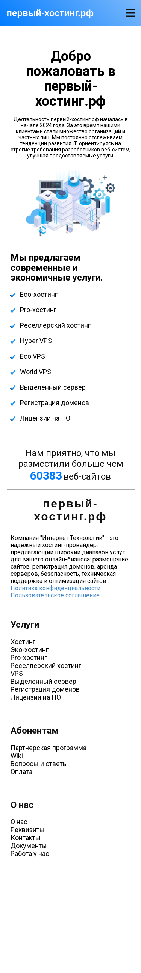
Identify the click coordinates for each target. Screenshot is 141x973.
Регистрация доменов (54, 403)
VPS (17, 673)
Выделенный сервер (53, 387)
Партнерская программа (48, 748)
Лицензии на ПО (45, 418)
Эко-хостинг (30, 650)
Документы (29, 846)
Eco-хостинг (39, 294)
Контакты (26, 838)
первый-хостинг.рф (50, 13)
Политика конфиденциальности (55, 588)
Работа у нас (30, 853)
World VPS (35, 372)
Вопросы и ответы (39, 764)
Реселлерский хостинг (55, 325)
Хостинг (23, 642)
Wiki (17, 756)
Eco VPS (32, 356)
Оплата (21, 772)
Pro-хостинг (38, 310)
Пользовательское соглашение (55, 595)
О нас (19, 822)
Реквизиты (28, 830)
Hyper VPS (36, 341)
